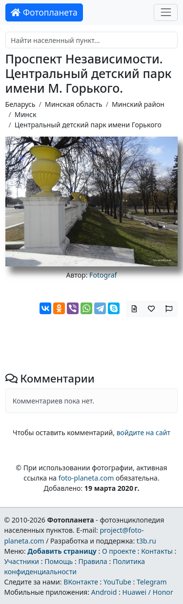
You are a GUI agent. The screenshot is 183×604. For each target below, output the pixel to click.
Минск (26, 114)
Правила (92, 561)
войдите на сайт (143, 432)
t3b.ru (146, 540)
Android (104, 592)
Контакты (157, 551)
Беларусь (20, 104)
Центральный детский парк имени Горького (88, 124)
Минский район (138, 104)
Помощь (58, 561)
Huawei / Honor (147, 592)
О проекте (119, 551)
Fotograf (103, 275)
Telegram (152, 581)
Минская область (73, 104)
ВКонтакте (80, 581)
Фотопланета (44, 12)
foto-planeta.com (86, 478)
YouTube (117, 581)
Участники (21, 561)
